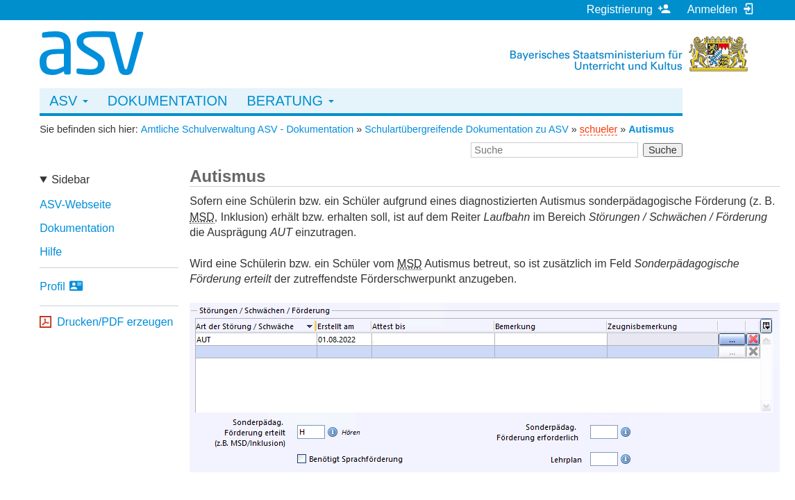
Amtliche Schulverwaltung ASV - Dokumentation (247, 129)
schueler (598, 129)
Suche (662, 150)
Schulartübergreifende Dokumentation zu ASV (467, 129)
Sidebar (70, 179)
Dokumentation (168, 100)
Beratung (289, 100)
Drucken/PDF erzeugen (115, 322)
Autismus (651, 129)
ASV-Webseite (75, 204)
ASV (68, 100)
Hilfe (51, 252)
